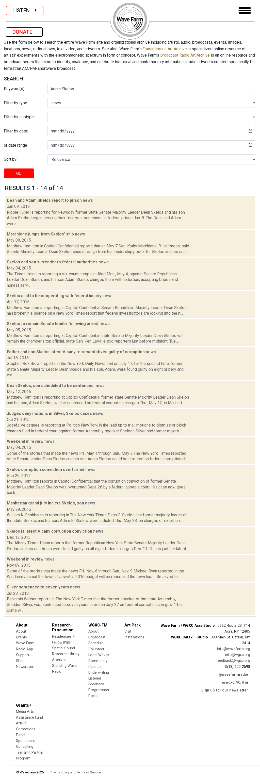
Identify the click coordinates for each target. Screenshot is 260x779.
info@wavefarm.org (233, 649)
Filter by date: (16, 131)
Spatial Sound (63, 648)
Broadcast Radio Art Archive (185, 55)
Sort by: (10, 159)
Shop (20, 661)
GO (19, 173)
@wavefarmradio (233, 674)
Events (21, 637)
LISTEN (24, 10)
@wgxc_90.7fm (235, 682)
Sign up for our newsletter (224, 690)
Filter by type (15, 102)
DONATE (24, 32)
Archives (59, 660)
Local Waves (98, 655)
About (21, 631)
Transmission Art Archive (165, 48)
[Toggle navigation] (244, 10)
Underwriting (98, 672)
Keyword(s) (14, 88)
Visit (127, 631)
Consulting (24, 746)
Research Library (65, 654)
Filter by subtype (19, 116)
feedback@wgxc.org (233, 660)
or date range (15, 145)
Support (22, 655)
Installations (134, 637)
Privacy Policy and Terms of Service (75, 772)
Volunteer (96, 649)
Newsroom (25, 667)
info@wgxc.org (237, 655)
